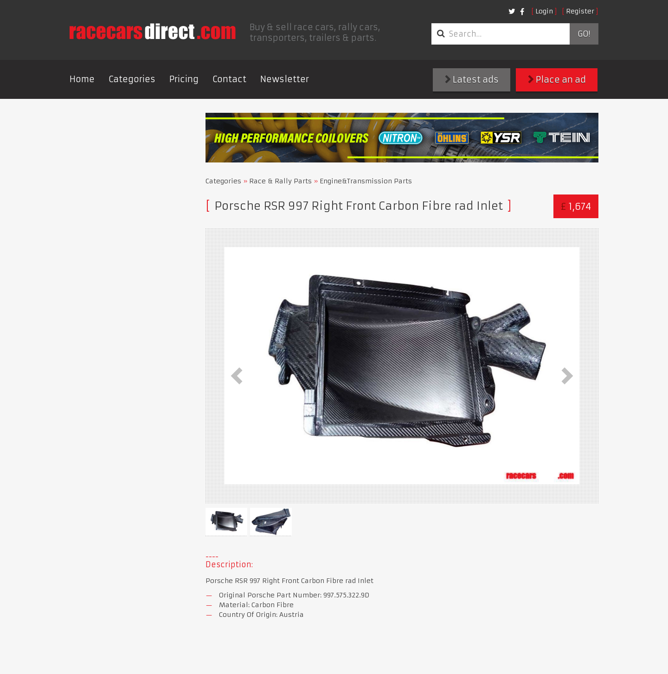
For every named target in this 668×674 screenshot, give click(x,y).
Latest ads (472, 79)
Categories (132, 79)
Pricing (184, 79)
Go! (584, 34)
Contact (229, 79)
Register (580, 11)
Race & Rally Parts (280, 181)
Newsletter (284, 79)
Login (544, 11)
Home (82, 79)
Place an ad (557, 79)
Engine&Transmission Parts (366, 181)
